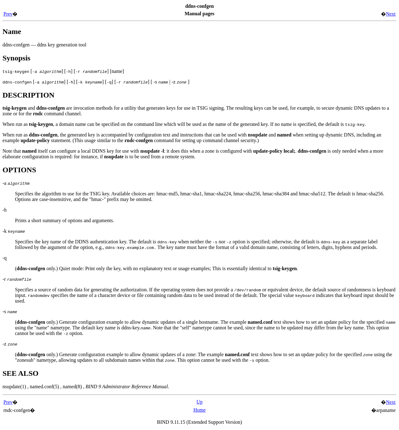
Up (199, 401)
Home (199, 410)
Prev (7, 14)
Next (391, 14)
